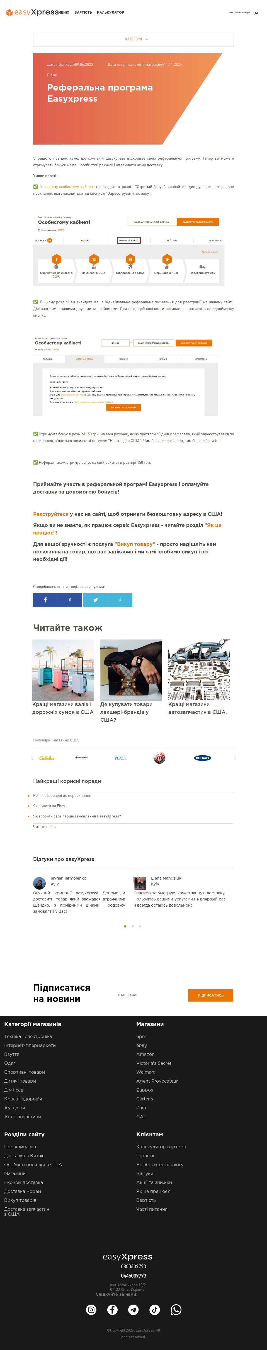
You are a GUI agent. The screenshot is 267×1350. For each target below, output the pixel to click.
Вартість (83, 12)
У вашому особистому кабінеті (67, 187)
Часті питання (152, 1209)
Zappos (144, 1090)
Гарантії (145, 1156)
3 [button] (140, 926)
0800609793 (133, 1266)
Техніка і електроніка (28, 1037)
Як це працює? (153, 1192)
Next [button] (235, 758)
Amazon (145, 1055)
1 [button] (125, 926)
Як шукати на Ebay (49, 806)
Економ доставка (23, 1183)
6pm (141, 1037)
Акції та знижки (154, 1183)
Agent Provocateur (157, 1081)
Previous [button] (32, 758)
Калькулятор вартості (161, 1147)
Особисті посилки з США (33, 1165)
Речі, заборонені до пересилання (62, 796)
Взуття (11, 1055)
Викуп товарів (20, 1200)
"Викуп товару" (135, 544)
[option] (56, 758)
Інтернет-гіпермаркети (30, 1046)
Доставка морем (22, 1192)
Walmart (145, 1072)
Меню (63, 12)
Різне (52, 75)
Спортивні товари (24, 1072)
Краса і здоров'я (23, 1099)
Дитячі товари (20, 1081)
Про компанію (20, 1147)
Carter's (144, 1099)
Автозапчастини (22, 1117)
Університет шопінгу (159, 1165)
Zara (141, 1108)
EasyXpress (145, 1330)
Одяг (9, 1063)
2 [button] (133, 926)
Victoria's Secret (153, 1063)
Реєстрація (243, 13)
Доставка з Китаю (24, 1156)
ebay (141, 1046)
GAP (141, 1117)
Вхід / (232, 13)
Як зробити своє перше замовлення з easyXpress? (77, 816)
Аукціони (14, 1108)
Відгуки (144, 1174)
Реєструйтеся (51, 514)
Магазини (15, 1174)
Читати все (44, 827)
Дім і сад (13, 1090)
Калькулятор (110, 12)
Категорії (136, 39)
